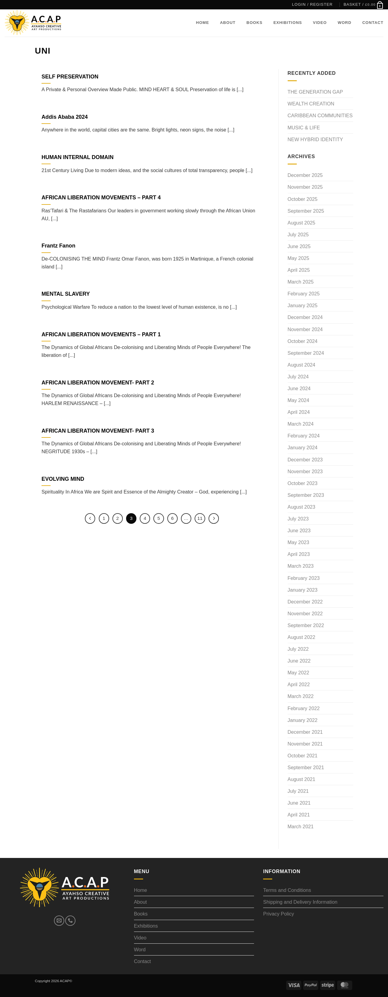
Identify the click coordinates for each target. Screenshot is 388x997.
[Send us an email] (59, 921)
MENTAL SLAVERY (66, 294)
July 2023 (298, 518)
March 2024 (301, 424)
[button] (312, 4)
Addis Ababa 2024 (65, 117)
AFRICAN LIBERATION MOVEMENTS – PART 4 (101, 197)
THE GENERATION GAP (315, 92)
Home (202, 22)
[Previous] (90, 518)
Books (254, 22)
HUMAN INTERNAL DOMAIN (78, 157)
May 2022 (298, 672)
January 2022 (303, 720)
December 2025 (305, 175)
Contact (372, 22)
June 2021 (299, 803)
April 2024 (299, 412)
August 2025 (302, 222)
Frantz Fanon (58, 246)
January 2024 (303, 447)
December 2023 (305, 459)
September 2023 (306, 495)
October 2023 (303, 483)
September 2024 (306, 353)
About (228, 22)
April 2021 (299, 814)
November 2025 (305, 187)
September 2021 (306, 767)
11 (200, 518)
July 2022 (298, 649)
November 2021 (305, 743)
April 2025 (299, 270)
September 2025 (306, 211)
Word (344, 22)
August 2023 (302, 507)
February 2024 (304, 435)
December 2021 (305, 732)
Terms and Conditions (287, 890)
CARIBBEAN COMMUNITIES (320, 115)
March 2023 (301, 566)
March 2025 (301, 281)
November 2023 (305, 471)
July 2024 (298, 376)
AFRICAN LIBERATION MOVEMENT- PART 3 (98, 431)
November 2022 (305, 613)
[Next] (214, 518)
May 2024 (298, 400)
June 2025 (299, 246)
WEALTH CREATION (311, 103)
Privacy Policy (278, 913)
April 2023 (299, 554)
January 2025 (303, 305)
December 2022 (305, 601)
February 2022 (304, 708)
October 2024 (303, 341)
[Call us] (70, 921)
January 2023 (303, 590)
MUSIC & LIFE (304, 127)
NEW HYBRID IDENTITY (315, 139)
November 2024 (305, 329)
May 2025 (298, 258)
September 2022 (306, 625)
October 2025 (303, 199)
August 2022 (302, 637)
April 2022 (299, 684)
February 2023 (304, 578)
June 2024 (299, 388)
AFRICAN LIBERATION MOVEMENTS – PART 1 (101, 334)
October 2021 (303, 755)
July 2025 (298, 234)
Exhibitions (287, 22)
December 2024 (305, 317)
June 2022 (299, 660)
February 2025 (304, 293)
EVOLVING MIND (63, 479)
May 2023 (298, 542)
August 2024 (302, 364)
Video (320, 22)
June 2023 (299, 530)
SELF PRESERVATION (70, 77)
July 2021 (298, 791)
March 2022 (301, 696)
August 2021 (302, 779)
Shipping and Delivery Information (300, 902)
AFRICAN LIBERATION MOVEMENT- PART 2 (98, 383)
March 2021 (301, 826)
